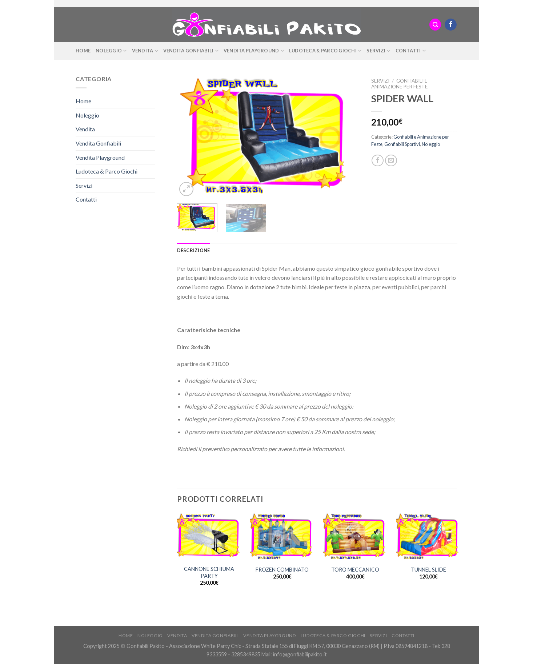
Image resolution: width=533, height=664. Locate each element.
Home (83, 50)
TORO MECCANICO (355, 569)
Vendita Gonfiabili (191, 50)
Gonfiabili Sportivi (402, 144)
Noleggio (111, 50)
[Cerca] (435, 25)
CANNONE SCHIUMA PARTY (209, 572)
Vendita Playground (254, 50)
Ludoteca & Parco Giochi (325, 50)
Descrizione (193, 250)
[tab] (193, 250)
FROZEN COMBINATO (282, 569)
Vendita (145, 50)
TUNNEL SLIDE (428, 569)
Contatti (411, 50)
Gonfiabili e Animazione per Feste (399, 84)
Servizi (378, 50)
